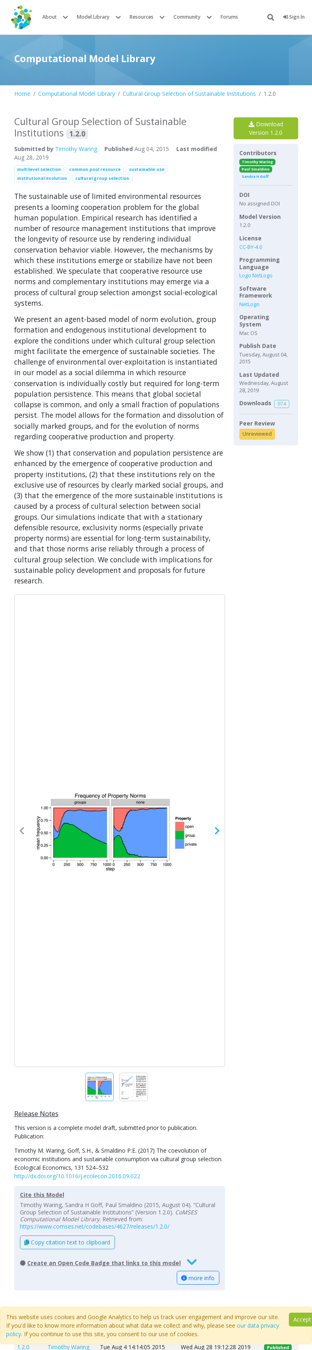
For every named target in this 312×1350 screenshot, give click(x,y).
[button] (119, 831)
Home (22, 93)
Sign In (294, 16)
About (49, 16)
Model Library (93, 16)
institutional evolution (42, 178)
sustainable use (147, 169)
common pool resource (95, 169)
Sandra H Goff (255, 176)
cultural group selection (102, 178)
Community (187, 16)
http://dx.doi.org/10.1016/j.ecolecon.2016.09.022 (77, 1176)
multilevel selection (39, 169)
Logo (245, 275)
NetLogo (262, 275)
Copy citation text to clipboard (67, 1242)
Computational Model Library (76, 93)
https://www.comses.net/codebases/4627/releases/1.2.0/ (94, 1226)
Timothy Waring (76, 149)
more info (197, 1278)
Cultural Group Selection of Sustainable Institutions (189, 93)
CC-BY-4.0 (250, 247)
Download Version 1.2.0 (266, 128)
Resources (142, 16)
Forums (229, 16)
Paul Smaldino (256, 169)
